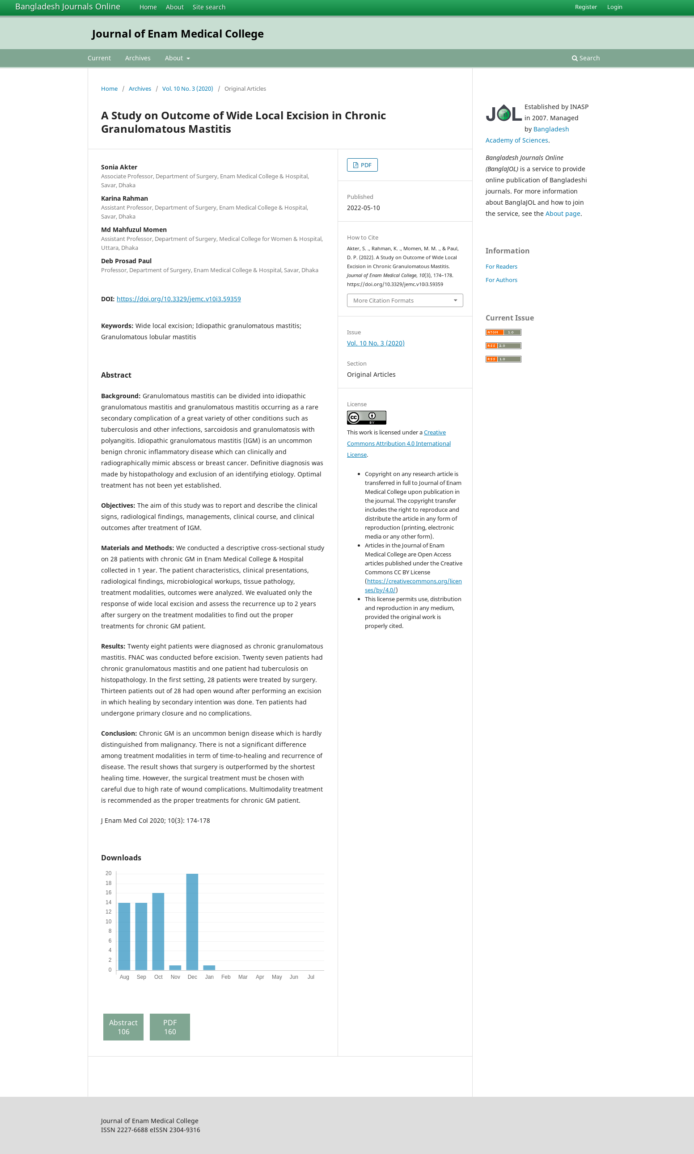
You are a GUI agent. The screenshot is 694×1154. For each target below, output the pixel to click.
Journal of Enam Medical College (178, 33)
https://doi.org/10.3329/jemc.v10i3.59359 (179, 299)
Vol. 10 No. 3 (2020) (187, 88)
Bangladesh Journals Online (67, 6)
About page (563, 213)
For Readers (501, 266)
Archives (138, 58)
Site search (209, 7)
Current (99, 58)
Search (586, 58)
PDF (366, 165)
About (175, 7)
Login (614, 7)
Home (148, 7)
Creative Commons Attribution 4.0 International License (399, 443)
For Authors (501, 280)
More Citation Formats (383, 300)
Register (586, 7)
